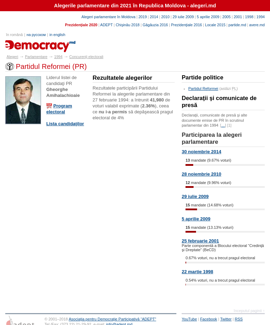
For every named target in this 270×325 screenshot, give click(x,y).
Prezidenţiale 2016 (186, 25)
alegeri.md (21, 43)
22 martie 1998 (197, 271)
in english (57, 35)
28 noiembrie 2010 (201, 174)
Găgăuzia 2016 (155, 25)
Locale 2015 (215, 25)
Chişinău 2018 (128, 25)
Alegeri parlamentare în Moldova (108, 17)
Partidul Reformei (203, 88)
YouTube (189, 319)
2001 (238, 17)
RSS (239, 319)
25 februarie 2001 (200, 240)
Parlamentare (36, 57)
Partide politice (202, 77)
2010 (165, 17)
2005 (226, 17)
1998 (249, 17)
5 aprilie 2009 (208, 17)
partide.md (237, 25)
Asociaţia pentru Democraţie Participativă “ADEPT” (112, 319)
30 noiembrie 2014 (201, 151)
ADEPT (106, 25)
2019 (143, 17)
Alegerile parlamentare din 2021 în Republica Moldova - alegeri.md (135, 5)
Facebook (208, 319)
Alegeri (12, 57)
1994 (260, 17)
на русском (36, 35)
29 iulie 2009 (183, 17)
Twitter (226, 319)
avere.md (257, 25)
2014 (154, 17)
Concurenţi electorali (86, 57)
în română (14, 35)
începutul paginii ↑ (249, 311)
